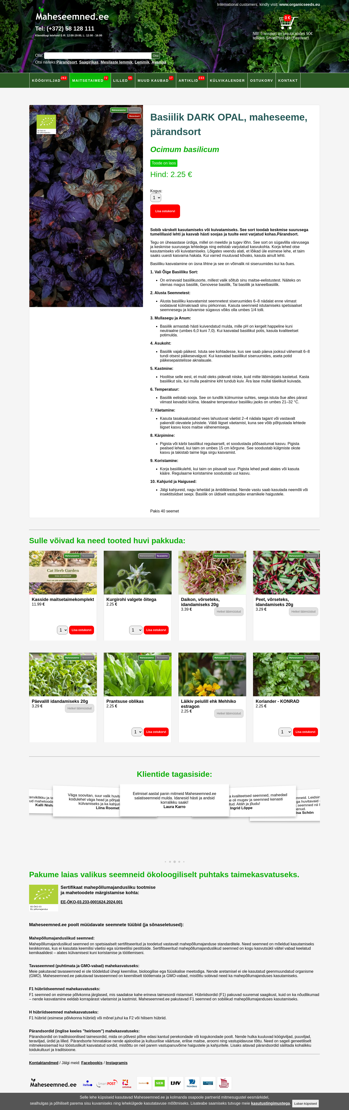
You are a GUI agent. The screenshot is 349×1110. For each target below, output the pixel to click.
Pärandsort (66, 62)
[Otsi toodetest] (155, 55)
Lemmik (142, 62)
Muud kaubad (156, 79)
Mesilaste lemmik (117, 62)
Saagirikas (88, 62)
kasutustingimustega (270, 1103)
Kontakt (288, 80)
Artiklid (192, 79)
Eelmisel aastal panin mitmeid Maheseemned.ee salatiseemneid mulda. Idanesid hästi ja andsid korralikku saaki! (174, 800)
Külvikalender (227, 80)
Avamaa (158, 62)
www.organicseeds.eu (299, 4)
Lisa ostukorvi (165, 211)
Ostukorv (261, 80)
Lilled (123, 79)
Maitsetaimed (90, 79)
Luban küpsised (305, 1103)
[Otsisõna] (99, 55)
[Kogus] (155, 197)
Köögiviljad (49, 79)
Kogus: (156, 191)
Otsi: (39, 55)
